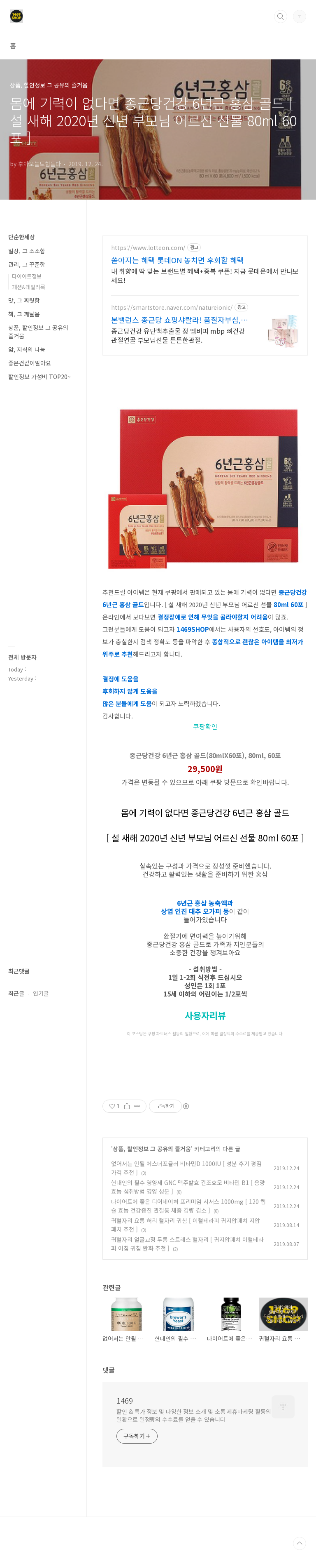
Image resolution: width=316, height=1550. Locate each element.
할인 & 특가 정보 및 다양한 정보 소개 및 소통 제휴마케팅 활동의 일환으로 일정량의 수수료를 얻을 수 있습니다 (193, 1415)
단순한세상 (21, 237)
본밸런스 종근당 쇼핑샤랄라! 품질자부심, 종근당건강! (176, 320)
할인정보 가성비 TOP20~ (39, 376)
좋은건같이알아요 (29, 363)
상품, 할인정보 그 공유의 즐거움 (152, 1149)
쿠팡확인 (205, 726)
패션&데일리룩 (28, 287)
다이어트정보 (27, 276)
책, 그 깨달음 (24, 314)
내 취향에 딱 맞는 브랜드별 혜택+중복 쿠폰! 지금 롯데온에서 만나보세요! (205, 275)
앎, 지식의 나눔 (26, 349)
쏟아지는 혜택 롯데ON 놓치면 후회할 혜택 (177, 260)
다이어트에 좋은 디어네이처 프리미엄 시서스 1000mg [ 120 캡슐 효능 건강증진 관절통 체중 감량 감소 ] (188, 1205)
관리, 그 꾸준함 (26, 264)
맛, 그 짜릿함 (24, 300)
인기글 (41, 993)
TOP (299, 1543)
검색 (280, 16)
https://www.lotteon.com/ (148, 247)
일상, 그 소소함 (26, 251)
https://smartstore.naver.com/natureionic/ (172, 307)
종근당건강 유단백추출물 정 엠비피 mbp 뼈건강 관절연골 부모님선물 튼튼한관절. (178, 335)
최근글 (16, 993)
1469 (124, 1400)
